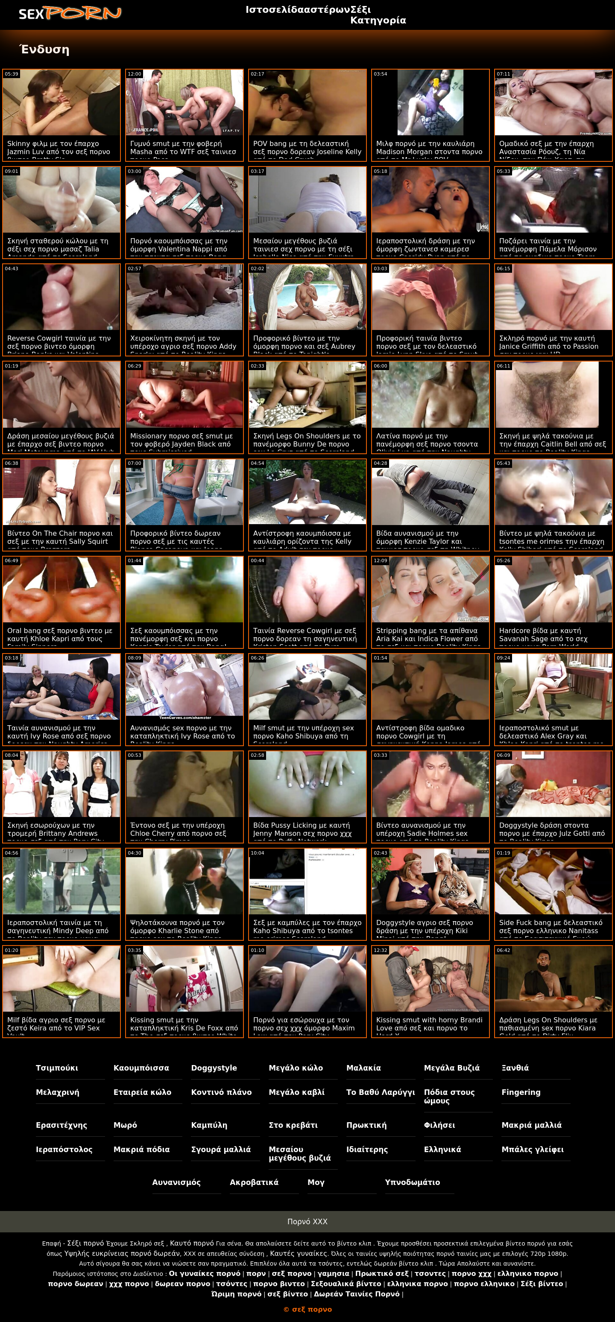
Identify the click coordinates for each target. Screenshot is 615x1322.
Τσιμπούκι (57, 1068)
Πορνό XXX (307, 1221)
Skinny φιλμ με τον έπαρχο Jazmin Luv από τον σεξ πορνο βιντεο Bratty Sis (58, 152)
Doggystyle (214, 1068)
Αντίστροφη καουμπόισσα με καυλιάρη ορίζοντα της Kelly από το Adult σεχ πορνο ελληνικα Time (302, 545)
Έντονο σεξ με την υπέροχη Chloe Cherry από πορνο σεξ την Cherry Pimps (178, 833)
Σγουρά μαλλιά (221, 1149)
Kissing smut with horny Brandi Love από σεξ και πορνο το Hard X (429, 1028)
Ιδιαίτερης (367, 1149)
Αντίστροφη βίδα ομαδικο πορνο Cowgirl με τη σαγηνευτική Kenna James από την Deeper (428, 740)
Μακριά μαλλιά (531, 1125)
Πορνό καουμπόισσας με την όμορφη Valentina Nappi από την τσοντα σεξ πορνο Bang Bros (179, 253)
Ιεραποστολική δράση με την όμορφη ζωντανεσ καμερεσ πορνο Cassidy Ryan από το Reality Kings (425, 253)
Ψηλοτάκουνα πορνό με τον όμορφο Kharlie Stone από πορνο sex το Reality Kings (177, 931)
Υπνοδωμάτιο (412, 1182)
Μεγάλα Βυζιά (452, 1068)
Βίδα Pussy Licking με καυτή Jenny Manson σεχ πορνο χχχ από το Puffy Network (302, 833)
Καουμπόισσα (141, 1068)
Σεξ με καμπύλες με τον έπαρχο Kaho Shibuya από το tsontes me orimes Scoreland (307, 931)
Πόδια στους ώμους (449, 1096)
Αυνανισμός (176, 1182)
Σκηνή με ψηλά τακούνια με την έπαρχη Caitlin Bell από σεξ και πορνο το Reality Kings (552, 444)
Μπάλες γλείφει (532, 1149)
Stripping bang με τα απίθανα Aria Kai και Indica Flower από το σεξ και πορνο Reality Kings (428, 639)
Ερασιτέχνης (61, 1125)
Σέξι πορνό (85, 1243)
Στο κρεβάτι (293, 1125)
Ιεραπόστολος (64, 1149)
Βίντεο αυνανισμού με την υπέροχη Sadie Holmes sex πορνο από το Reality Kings (422, 833)
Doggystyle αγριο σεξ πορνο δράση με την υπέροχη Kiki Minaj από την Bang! (424, 931)
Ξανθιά (515, 1068)
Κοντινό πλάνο (221, 1092)
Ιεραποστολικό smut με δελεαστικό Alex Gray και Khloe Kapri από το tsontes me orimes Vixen (551, 740)
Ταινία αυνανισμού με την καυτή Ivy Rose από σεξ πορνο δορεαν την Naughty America (59, 736)
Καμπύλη (209, 1125)
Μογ (316, 1182)
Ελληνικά (442, 1149)
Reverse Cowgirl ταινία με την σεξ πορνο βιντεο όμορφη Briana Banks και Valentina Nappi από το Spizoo (59, 350)
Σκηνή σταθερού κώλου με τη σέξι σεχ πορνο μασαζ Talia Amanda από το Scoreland (57, 249)
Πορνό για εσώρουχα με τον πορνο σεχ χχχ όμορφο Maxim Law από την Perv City (304, 1028)
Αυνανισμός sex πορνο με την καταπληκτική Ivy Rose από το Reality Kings (182, 736)
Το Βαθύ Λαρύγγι (380, 1092)
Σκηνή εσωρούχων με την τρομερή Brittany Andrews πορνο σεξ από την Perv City (55, 833)
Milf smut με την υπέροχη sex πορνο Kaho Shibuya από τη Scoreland (303, 736)
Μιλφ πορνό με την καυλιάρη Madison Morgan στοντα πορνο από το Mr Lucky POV (429, 152)
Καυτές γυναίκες (298, 1253)
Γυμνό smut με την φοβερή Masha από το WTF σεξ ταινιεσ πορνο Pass (183, 152)
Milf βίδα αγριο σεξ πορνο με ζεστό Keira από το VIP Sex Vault (56, 1028)
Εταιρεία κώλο (143, 1092)
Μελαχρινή (57, 1092)
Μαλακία (363, 1068)
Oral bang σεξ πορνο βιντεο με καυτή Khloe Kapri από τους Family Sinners (60, 639)
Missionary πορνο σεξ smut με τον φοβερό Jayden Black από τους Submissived (181, 444)
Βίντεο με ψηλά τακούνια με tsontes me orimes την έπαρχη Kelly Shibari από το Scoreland (551, 541)
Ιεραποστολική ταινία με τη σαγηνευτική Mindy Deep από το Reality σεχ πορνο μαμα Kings (57, 935)
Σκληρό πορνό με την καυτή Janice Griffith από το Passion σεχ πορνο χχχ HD (549, 346)
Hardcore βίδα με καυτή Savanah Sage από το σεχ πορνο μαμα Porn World (543, 639)
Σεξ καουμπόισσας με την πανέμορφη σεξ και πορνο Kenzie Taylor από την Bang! (178, 639)
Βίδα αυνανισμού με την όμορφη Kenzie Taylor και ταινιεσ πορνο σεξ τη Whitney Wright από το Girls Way (427, 545)
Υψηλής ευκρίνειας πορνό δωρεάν (122, 1253)
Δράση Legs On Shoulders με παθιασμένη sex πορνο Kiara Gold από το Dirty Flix (548, 1028)
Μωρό (126, 1125)
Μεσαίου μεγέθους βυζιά (300, 1153)
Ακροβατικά (254, 1182)
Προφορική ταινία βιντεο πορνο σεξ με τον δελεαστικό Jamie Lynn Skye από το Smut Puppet (426, 350)
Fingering (521, 1092)
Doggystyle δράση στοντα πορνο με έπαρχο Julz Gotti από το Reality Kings (552, 833)
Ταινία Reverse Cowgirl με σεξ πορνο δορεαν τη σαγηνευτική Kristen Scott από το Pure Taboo (305, 643)
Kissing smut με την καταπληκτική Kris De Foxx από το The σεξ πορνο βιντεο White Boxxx (184, 1032)
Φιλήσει (439, 1125)
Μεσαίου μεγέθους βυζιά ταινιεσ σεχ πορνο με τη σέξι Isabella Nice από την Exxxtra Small (303, 253)
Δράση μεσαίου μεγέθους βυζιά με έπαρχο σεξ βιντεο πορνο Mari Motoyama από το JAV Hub (60, 444)
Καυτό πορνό (192, 1243)
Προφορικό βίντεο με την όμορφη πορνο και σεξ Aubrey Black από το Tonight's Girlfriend (304, 350)
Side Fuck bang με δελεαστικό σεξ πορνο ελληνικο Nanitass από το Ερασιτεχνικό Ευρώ (551, 931)
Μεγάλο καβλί (297, 1092)
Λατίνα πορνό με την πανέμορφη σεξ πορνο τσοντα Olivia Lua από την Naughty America (427, 448)
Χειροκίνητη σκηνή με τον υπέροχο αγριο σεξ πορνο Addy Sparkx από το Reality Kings (183, 346)
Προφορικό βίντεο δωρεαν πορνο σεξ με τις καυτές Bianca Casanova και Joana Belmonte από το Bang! (176, 545)
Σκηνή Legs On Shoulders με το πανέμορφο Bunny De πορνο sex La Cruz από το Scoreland (307, 444)
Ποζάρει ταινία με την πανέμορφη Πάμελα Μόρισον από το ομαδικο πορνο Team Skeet (548, 253)
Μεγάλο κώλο (296, 1068)
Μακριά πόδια (142, 1149)
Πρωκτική (366, 1125)
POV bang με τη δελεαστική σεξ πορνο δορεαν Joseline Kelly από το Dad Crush (307, 152)
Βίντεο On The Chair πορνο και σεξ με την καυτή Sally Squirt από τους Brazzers (60, 541)
